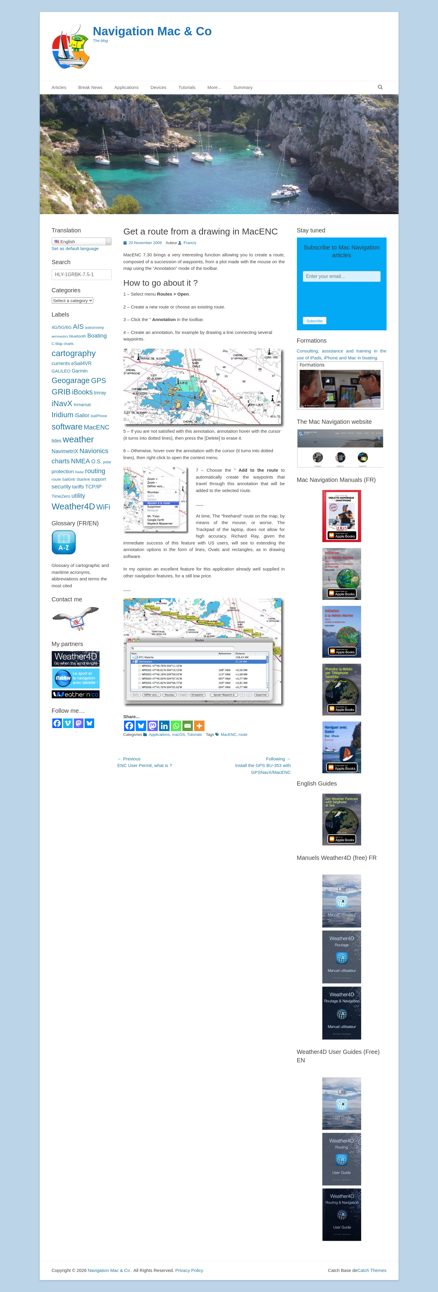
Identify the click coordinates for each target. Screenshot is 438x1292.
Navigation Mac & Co (152, 31)
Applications (127, 87)
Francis (190, 242)
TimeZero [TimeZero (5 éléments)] (61, 496)
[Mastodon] (152, 726)
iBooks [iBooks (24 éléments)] (82, 392)
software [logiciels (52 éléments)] (67, 426)
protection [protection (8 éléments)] (63, 471)
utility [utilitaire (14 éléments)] (78, 495)
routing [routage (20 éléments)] (95, 471)
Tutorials (187, 87)
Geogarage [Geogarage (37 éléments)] (71, 380)
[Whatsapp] (176, 726)
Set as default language (75, 248)
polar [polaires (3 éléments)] (107, 462)
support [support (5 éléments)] (98, 479)
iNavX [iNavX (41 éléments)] (62, 403)
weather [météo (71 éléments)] (78, 439)
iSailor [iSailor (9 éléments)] (82, 415)
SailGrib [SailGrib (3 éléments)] (68, 479)
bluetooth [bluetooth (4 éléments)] (77, 336)
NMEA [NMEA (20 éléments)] (80, 461)
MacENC (228, 734)
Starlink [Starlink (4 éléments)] (83, 479)
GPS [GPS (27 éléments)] (98, 380)
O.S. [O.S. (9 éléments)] (96, 462)
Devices (158, 87)
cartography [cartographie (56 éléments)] (74, 353)
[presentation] (348, 299)
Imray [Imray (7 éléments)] (100, 392)
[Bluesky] (141, 726)
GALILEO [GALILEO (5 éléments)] (61, 371)
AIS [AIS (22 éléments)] (78, 326)
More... (214, 87)
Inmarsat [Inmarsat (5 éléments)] (82, 404)
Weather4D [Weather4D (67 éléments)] (73, 506)
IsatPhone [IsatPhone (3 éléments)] (99, 416)
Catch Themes (371, 1270)
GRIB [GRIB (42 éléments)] (61, 391)
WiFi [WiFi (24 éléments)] (103, 507)
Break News (90, 87)
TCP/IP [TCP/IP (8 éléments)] (93, 487)
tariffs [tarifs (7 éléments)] (78, 486)
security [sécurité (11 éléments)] (61, 486)
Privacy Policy (189, 1270)
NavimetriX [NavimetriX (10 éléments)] (65, 451)
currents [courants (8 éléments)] (61, 363)
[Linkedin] (164, 726)
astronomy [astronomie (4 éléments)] (94, 327)
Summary (242, 87)
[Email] (187, 726)
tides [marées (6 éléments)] (57, 440)
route (243, 734)
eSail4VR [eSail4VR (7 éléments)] (81, 363)
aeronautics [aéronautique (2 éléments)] (60, 336)
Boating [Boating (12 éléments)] (97, 335)
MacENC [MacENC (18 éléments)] (96, 427)
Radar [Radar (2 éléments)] (79, 472)
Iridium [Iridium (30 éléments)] (63, 415)
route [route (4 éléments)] (56, 479)
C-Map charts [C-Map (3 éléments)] (63, 344)
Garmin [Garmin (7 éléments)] (80, 370)
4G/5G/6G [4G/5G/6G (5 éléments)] (62, 327)
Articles (59, 87)
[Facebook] (129, 726)
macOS (178, 734)
